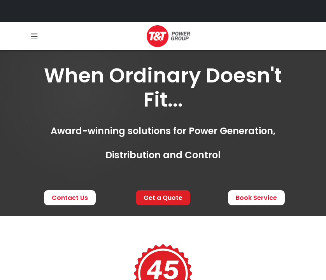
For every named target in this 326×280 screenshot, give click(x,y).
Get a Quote (163, 197)
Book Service (256, 197)
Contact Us (70, 197)
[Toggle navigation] (34, 36)
